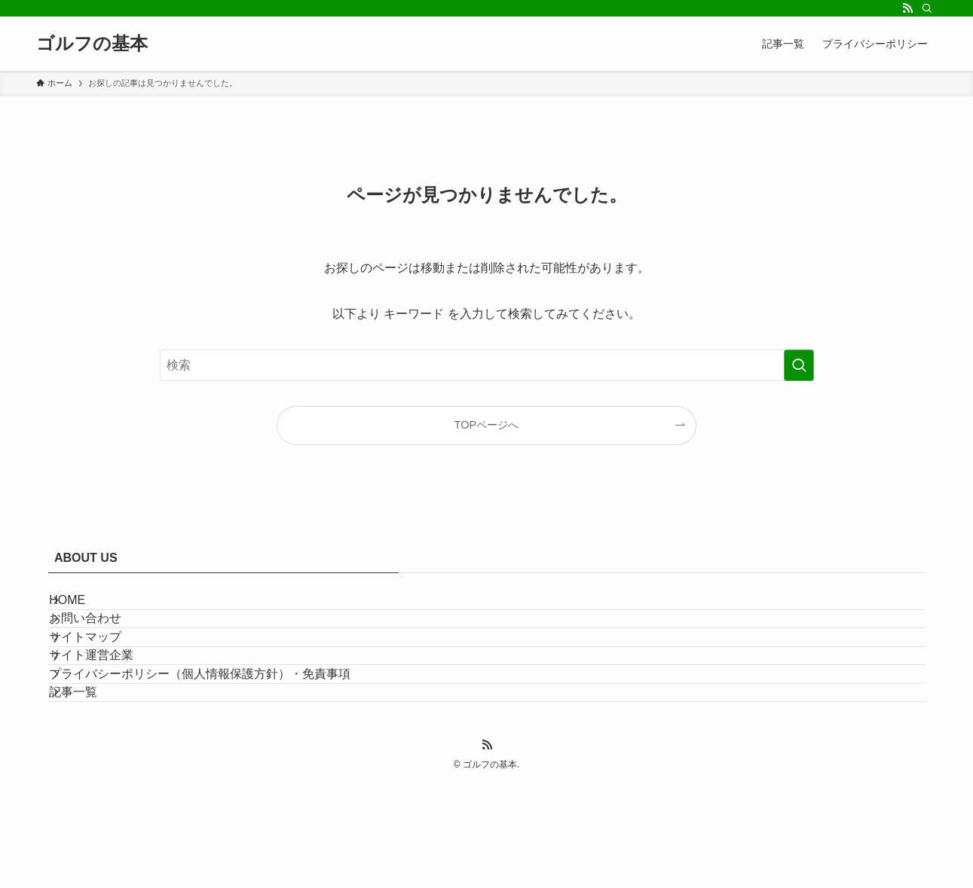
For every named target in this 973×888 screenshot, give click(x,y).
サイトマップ (102, 679)
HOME (84, 608)
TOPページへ (486, 425)
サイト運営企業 (108, 715)
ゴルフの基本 (92, 44)
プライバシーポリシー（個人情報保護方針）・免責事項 (217, 751)
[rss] (907, 8)
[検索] (927, 8)
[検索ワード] (487, 365)
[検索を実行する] (799, 365)
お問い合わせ (102, 643)
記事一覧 (90, 786)
